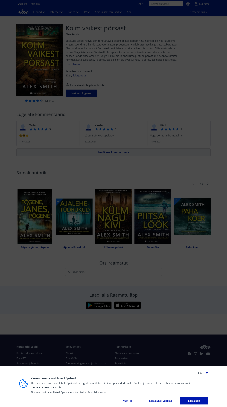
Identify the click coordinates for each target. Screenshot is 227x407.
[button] (201, 373)
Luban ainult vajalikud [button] (160, 401)
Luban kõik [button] (194, 401)
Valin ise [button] (127, 401)
